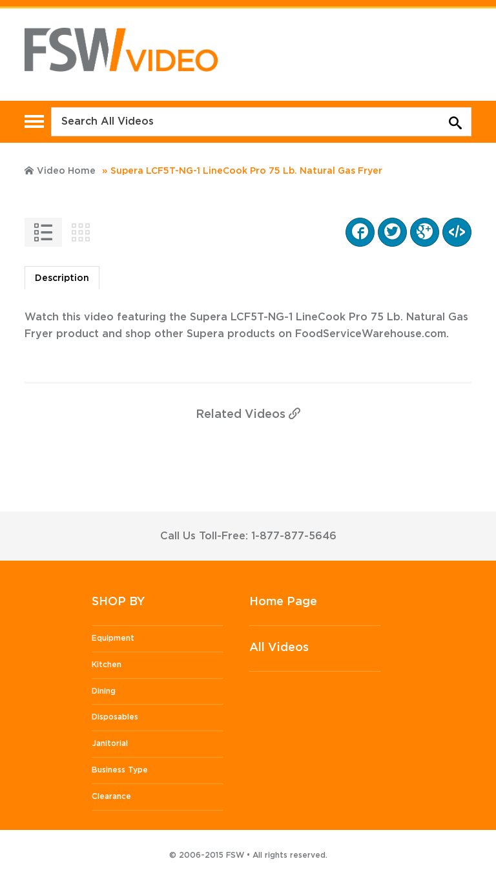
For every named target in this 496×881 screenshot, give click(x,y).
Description (62, 278)
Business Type (120, 770)
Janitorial (110, 743)
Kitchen (106, 665)
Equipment (113, 638)
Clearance (111, 796)
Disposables (115, 717)
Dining (104, 691)
